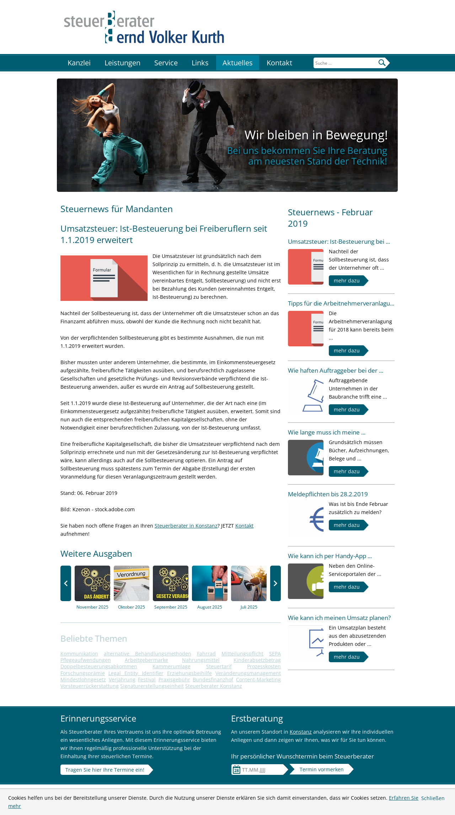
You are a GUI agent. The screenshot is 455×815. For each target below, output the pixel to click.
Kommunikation (79, 653)
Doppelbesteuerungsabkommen (98, 666)
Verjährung (122, 679)
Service (166, 63)
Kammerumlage (171, 666)
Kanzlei (79, 63)
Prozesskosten (264, 666)
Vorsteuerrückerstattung (89, 685)
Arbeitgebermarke (146, 660)
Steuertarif (219, 666)
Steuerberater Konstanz (213, 685)
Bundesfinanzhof (213, 679)
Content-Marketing (258, 679)
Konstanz (301, 731)
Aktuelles (238, 63)
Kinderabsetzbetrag (257, 660)
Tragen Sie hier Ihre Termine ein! (104, 769)
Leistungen (122, 63)
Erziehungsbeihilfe (189, 673)
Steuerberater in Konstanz (186, 525)
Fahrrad (206, 653)
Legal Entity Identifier (135, 673)
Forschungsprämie (82, 673)
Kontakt (279, 63)
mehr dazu (347, 280)
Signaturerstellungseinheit (152, 685)
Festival (147, 679)
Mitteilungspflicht (242, 653)
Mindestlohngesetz (83, 679)
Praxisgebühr (174, 679)
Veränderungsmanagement (248, 673)
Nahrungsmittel (201, 660)
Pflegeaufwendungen (85, 660)
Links (200, 63)
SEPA (275, 653)
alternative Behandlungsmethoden (147, 653)
